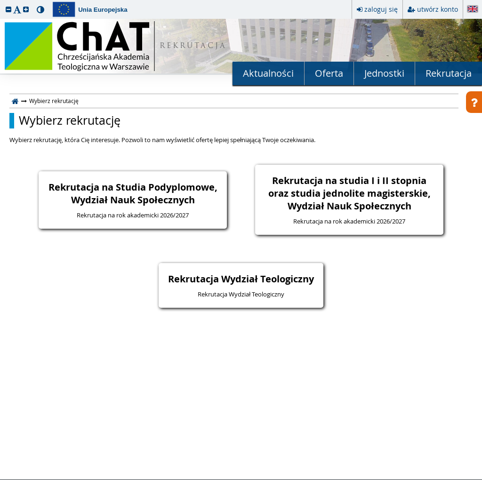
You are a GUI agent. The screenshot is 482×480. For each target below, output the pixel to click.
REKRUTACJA (193, 46)
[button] (8, 9)
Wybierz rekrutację (69, 120)
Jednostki (384, 73)
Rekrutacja (449, 73)
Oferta (329, 73)
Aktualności (268, 73)
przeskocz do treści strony (2, 2)
